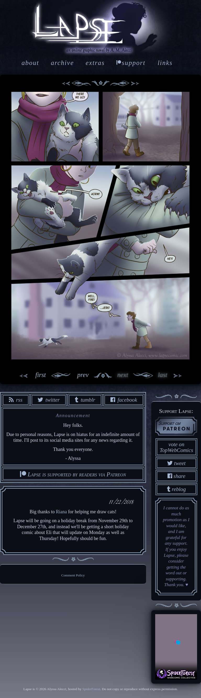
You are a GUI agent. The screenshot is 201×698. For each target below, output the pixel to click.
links (165, 62)
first (29, 375)
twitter (49, 400)
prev (67, 375)
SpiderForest (91, 689)
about (30, 62)
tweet (176, 463)
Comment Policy (73, 575)
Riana (61, 511)
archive (62, 62)
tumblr (85, 400)
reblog (176, 489)
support (130, 62)
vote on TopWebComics (176, 447)
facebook (123, 400)
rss (15, 400)
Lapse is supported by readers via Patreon (73, 474)
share (177, 476)
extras (95, 62)
